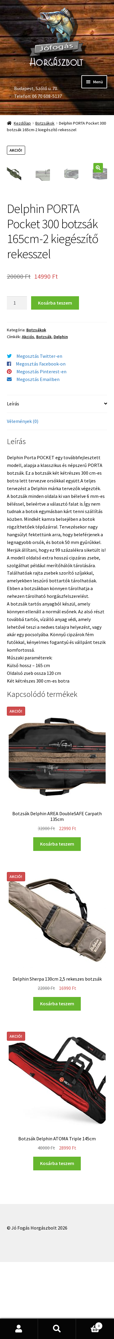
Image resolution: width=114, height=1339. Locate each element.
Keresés (57, 1329)
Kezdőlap (22, 123)
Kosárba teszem (55, 380)
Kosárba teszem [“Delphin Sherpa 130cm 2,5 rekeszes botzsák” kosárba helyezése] (57, 1081)
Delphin (61, 413)
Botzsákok (44, 123)
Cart (89, 1324)
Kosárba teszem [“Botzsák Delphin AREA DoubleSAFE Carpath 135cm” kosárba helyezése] (57, 921)
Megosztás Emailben (38, 457)
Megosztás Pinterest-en (41, 449)
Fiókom (19, 1329)
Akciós (28, 413)
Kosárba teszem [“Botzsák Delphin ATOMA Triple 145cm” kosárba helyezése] (57, 1240)
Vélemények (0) (22, 498)
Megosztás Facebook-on (41, 441)
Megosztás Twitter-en (39, 433)
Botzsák (43, 413)
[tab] (57, 481)
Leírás (13, 481)
